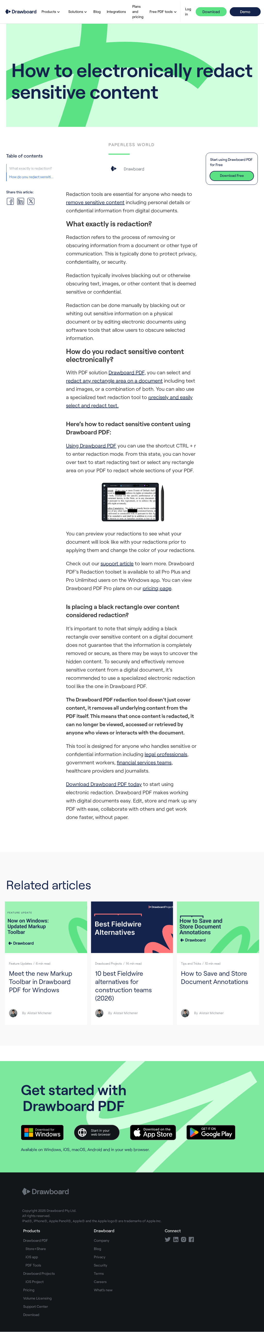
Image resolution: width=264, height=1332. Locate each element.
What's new (103, 1290)
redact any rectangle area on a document (114, 380)
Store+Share (36, 1248)
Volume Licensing (37, 1298)
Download (211, 11)
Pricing (28, 1290)
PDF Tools (33, 1265)
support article (117, 563)
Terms (99, 1273)
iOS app (32, 1257)
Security (100, 1265)
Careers (100, 1281)
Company (101, 1240)
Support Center (35, 1306)
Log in (188, 11)
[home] (20, 11)
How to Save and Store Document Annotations (214, 977)
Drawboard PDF (35, 1240)
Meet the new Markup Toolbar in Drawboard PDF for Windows (40, 981)
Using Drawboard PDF (91, 445)
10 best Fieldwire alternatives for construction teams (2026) (123, 985)
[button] (49, 11)
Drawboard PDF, (127, 372)
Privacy (99, 1257)
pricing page (157, 588)
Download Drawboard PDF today (104, 784)
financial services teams (144, 762)
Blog (97, 11)
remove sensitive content (95, 202)
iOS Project (35, 1281)
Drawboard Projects (39, 1273)
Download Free (232, 175)
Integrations (116, 11)
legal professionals (166, 754)
